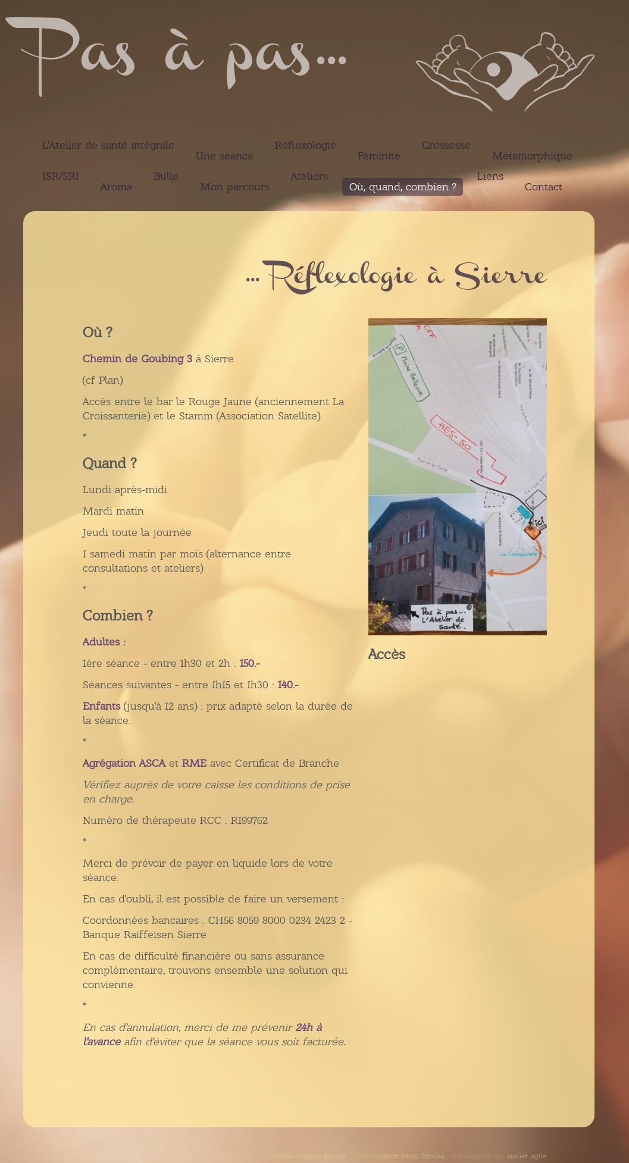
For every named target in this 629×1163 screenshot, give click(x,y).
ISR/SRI (60, 176)
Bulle (166, 176)
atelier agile (527, 1156)
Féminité (379, 155)
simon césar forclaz (411, 1156)
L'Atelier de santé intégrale (108, 145)
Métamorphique (532, 155)
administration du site (309, 1156)
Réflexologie (305, 145)
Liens (490, 176)
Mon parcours (235, 186)
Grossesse (446, 145)
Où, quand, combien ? (402, 186)
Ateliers (309, 176)
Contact (543, 186)
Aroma (116, 186)
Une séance (225, 155)
